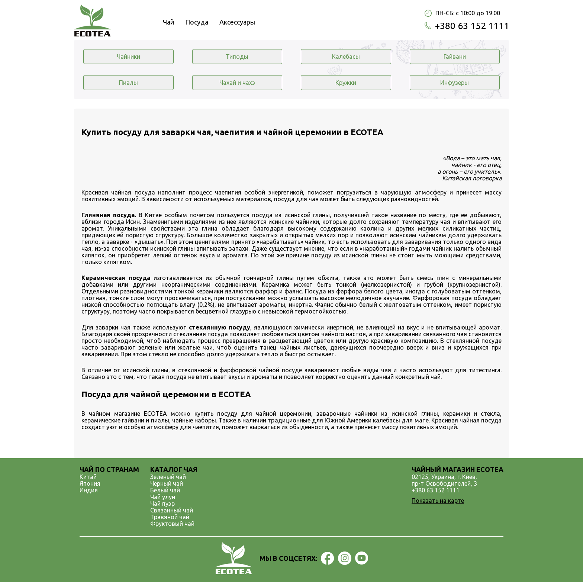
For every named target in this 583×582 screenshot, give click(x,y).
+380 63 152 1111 (472, 25)
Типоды (237, 56)
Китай (88, 476)
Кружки (345, 82)
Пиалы (128, 82)
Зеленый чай (168, 476)
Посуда (196, 22)
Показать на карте (438, 500)
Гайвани (455, 56)
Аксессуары (237, 22)
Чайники (128, 56)
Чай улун (162, 496)
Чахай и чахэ (237, 82)
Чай (168, 22)
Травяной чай (169, 517)
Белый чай (165, 490)
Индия (89, 490)
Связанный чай (171, 510)
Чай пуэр (162, 503)
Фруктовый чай (172, 523)
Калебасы (346, 56)
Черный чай (166, 483)
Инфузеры (454, 82)
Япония (90, 483)
